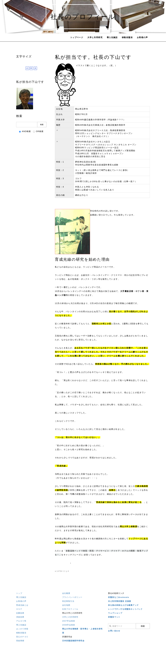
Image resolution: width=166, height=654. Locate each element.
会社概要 (66, 593)
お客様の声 (142, 37)
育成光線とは (22, 605)
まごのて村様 (22, 629)
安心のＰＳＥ (22, 637)
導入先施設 (112, 37)
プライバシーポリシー (72, 597)
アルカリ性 (21, 621)
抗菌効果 (20, 613)
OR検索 (38, 131)
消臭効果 (20, 617)
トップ (19, 593)
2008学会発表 (68, 625)
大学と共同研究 (95, 37)
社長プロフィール (70, 609)
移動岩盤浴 (127, 37)
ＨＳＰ (19, 609)
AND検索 (25, 131)
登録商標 (20, 641)
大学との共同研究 (70, 617)
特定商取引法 (68, 601)
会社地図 (66, 605)
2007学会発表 (68, 621)
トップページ (76, 37)
